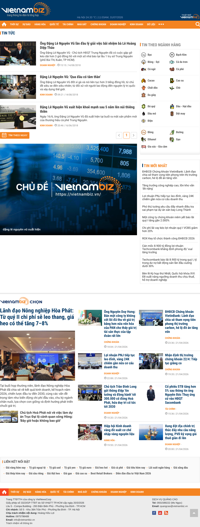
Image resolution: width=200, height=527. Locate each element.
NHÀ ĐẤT (81, 24)
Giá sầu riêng (36, 473)
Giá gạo (67, 473)
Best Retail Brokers (101, 473)
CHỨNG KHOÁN (98, 24)
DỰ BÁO (27, 24)
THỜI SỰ (14, 24)
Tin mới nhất (155, 165)
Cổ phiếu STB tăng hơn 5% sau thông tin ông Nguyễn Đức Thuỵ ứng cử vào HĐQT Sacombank (180, 395)
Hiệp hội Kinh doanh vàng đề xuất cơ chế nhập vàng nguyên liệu (119, 430)
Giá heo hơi (101, 467)
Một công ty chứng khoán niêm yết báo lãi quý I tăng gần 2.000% (168, 219)
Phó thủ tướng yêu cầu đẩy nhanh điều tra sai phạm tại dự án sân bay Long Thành (168, 208)
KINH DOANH (136, 24)
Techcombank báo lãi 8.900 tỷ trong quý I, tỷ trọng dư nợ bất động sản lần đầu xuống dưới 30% (169, 263)
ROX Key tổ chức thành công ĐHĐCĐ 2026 (168, 238)
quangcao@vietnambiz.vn (174, 506)
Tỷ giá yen (70, 467)
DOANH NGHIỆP (118, 24)
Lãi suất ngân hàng (159, 467)
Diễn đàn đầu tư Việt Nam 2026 (133, 473)
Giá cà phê (117, 467)
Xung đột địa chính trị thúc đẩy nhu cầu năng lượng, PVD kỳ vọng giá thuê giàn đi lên (181, 432)
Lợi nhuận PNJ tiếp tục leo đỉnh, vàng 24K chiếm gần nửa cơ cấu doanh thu (168, 198)
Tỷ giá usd (55, 467)
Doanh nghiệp (47, 65)
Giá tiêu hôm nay (136, 467)
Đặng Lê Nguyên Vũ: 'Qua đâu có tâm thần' (70, 77)
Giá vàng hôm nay (16, 467)
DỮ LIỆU (151, 24)
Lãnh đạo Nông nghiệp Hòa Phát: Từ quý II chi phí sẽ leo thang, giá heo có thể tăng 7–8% (37, 317)
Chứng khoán (111, 342)
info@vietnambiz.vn (24, 519)
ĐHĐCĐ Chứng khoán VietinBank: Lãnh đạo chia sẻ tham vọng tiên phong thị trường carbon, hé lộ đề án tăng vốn (181, 322)
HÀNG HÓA (40, 24)
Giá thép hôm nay (15, 473)
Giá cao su (81, 473)
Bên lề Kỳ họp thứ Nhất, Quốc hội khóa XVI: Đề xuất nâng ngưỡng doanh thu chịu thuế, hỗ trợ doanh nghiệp (168, 277)
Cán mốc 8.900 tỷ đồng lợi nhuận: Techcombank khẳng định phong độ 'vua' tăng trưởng (167, 249)
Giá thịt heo (53, 473)
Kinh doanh (46, 94)
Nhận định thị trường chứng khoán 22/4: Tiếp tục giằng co (181, 359)
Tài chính (170, 409)
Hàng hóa (109, 440)
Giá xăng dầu (180, 467)
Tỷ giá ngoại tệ (37, 467)
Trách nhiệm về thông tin (19, 523)
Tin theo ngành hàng (161, 44)
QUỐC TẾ (54, 24)
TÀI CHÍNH (68, 24)
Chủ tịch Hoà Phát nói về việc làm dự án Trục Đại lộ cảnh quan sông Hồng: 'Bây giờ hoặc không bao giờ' (46, 417)
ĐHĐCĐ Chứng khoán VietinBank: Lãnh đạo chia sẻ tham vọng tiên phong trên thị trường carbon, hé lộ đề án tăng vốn (169, 175)
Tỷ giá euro (85, 467)
